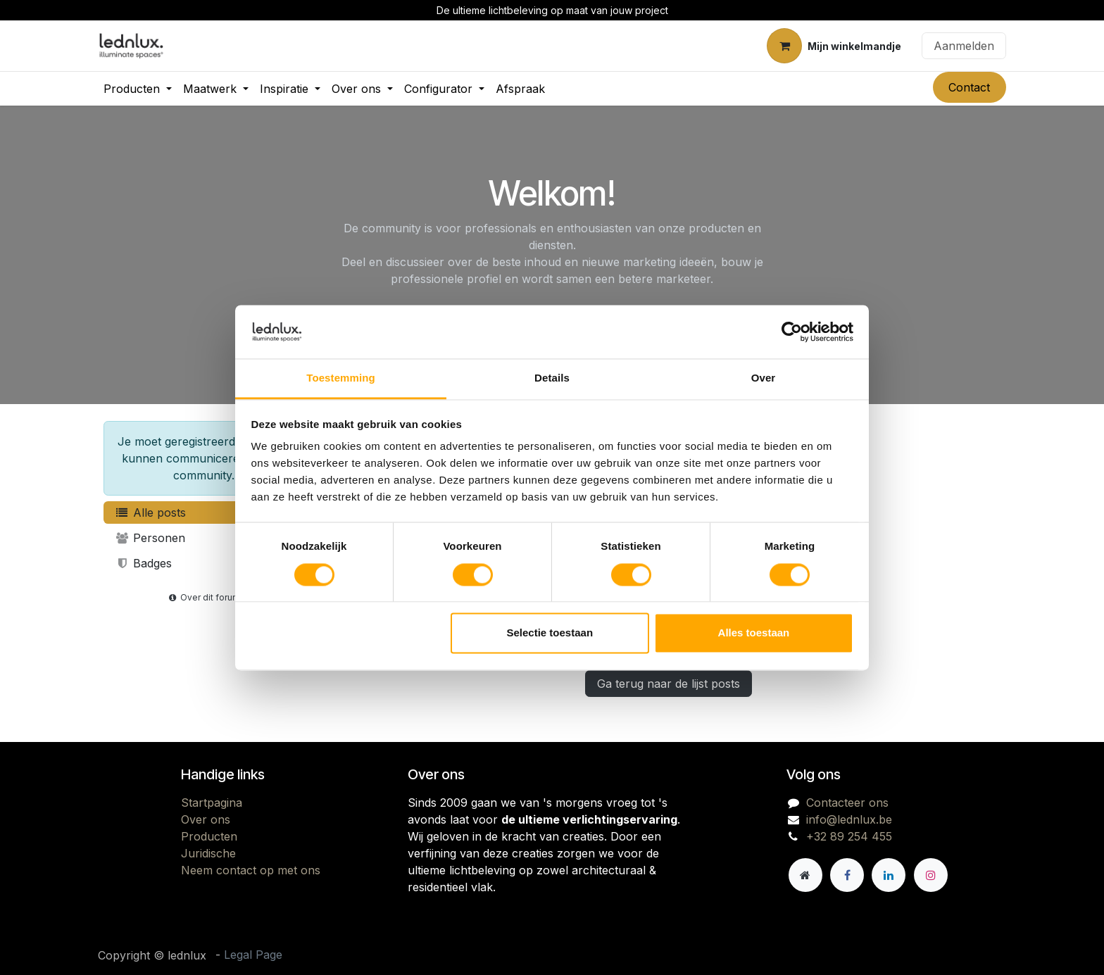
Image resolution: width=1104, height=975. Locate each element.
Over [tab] (763, 378)
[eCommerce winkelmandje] (834, 45)
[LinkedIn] (888, 875)
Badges (143, 563)
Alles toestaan (754, 633)
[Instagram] (931, 875)
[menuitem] (137, 89)
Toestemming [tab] (340, 378)
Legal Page (253, 955)
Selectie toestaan (550, 633)
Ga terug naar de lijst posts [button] (668, 684)
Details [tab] (552, 378)
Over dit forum (203, 597)
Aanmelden (964, 46)
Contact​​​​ (969, 87)
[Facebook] (847, 875)
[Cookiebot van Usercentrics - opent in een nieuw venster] (791, 331)
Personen (150, 538)
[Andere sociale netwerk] (805, 875)
